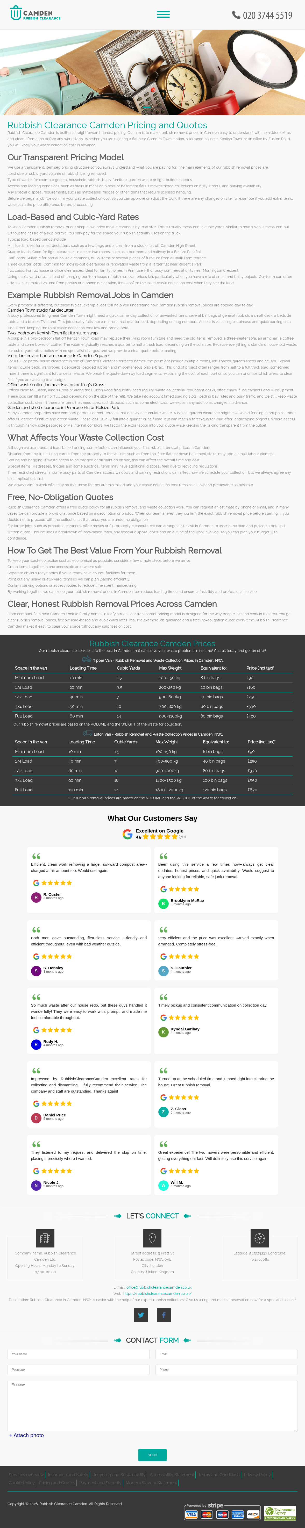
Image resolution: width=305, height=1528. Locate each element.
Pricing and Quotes (57, 1482)
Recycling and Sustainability (119, 1474)
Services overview (26, 1474)
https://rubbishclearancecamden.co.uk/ (157, 1294)
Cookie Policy (22, 1482)
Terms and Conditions (219, 1474)
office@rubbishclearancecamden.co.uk (158, 1287)
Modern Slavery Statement (151, 1482)
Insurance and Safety (68, 1474)
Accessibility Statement (172, 1474)
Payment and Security (100, 1482)
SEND (152, 1455)
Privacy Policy (257, 1474)
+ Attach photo (26, 1435)
